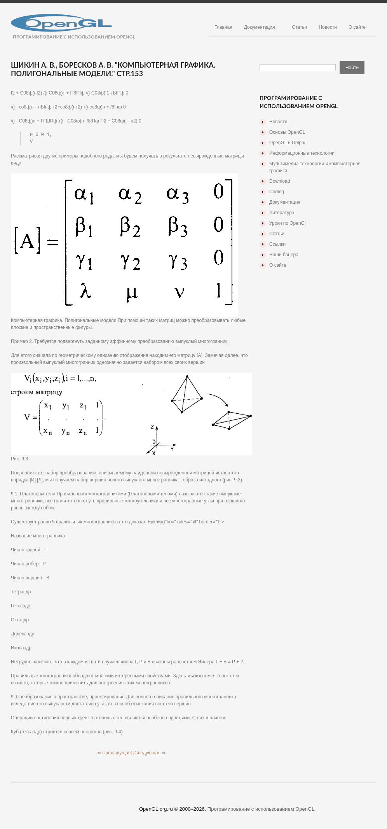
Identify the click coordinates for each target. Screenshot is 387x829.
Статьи (299, 27)
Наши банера (283, 254)
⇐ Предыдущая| (114, 753)
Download (279, 181)
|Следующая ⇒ (149, 753)
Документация (259, 27)
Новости (327, 27)
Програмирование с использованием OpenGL (261, 810)
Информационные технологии (302, 153)
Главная (223, 27)
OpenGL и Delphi (287, 142)
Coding (276, 191)
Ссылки (277, 244)
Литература (282, 212)
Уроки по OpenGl (287, 223)
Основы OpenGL (287, 132)
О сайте (357, 27)
